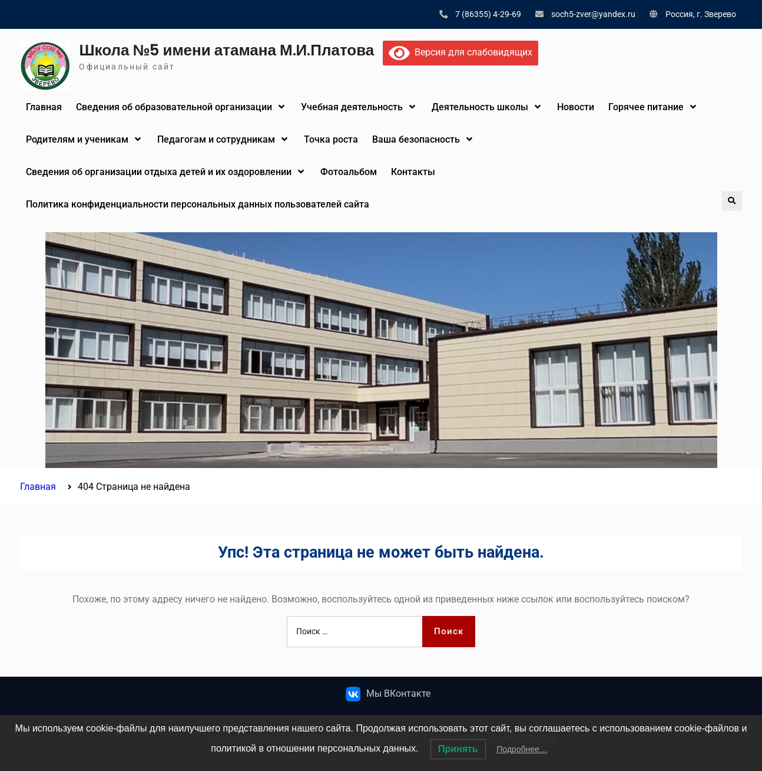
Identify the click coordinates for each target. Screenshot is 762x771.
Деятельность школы (480, 107)
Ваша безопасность (416, 139)
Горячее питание (646, 107)
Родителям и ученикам (77, 139)
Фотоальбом (348, 171)
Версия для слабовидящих (460, 52)
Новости (575, 107)
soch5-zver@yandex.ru (593, 14)
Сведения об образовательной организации (174, 107)
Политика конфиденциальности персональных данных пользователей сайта (197, 204)
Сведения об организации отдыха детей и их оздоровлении (158, 171)
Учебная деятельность (352, 107)
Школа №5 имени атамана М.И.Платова (226, 50)
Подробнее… (522, 749)
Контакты (413, 171)
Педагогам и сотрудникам (216, 139)
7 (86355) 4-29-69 (488, 14)
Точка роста (331, 139)
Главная (44, 107)
